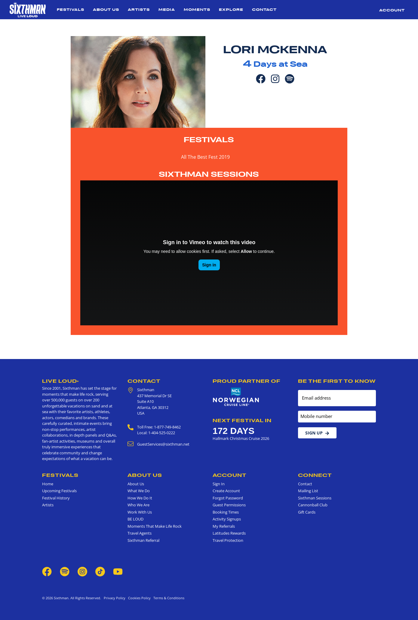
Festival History (56, 498)
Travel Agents (140, 533)
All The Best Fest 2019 (205, 157)
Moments (197, 9)
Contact (264, 9)
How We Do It (140, 498)
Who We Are (138, 505)
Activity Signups (227, 519)
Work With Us (140, 512)
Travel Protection (228, 540)
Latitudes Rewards (229, 533)
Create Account (226, 490)
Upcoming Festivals (59, 490)
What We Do (139, 490)
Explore (231, 9)
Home (47, 483)
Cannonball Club (312, 505)
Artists (139, 9)
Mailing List (308, 490)
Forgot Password (228, 498)
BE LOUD (135, 519)
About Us (106, 9)
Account (392, 10)
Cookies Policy (138, 598)
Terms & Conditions (168, 598)
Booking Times (226, 512)
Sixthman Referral (143, 540)
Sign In (219, 483)
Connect (315, 475)
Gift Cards (306, 512)
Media (166, 9)
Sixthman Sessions (209, 174)
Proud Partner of (247, 381)
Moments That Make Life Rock (155, 526)
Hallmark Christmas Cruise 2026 (241, 438)
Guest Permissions (229, 505)
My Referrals (224, 526)
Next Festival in (242, 420)
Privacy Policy (114, 598)
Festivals (70, 9)
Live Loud (60, 381)
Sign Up (317, 433)
